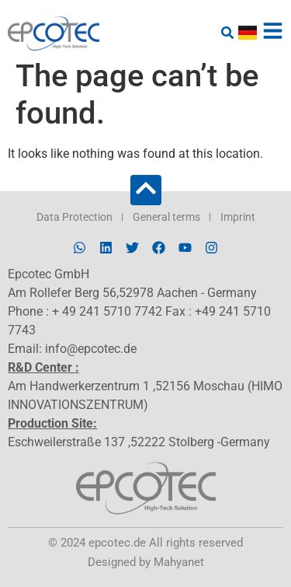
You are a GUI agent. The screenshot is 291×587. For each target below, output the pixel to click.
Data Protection (74, 217)
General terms (166, 217)
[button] (227, 32)
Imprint (237, 217)
